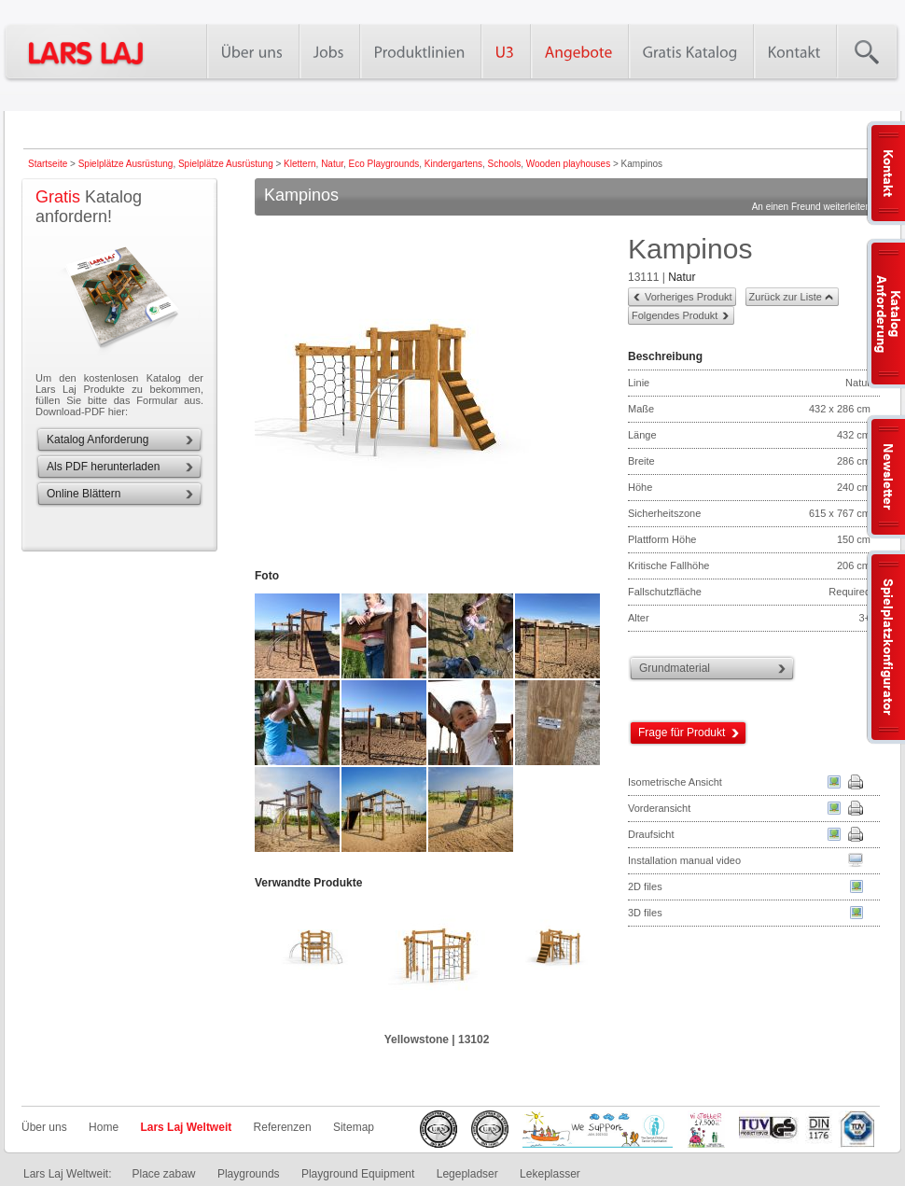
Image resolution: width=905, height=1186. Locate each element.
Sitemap (353, 1127)
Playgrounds (248, 1173)
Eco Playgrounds (384, 164)
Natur (332, 164)
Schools (505, 164)
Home (103, 1127)
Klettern (299, 164)
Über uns (44, 1127)
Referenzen (283, 1127)
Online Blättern (83, 493)
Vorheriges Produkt (688, 296)
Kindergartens (453, 164)
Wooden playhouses (568, 164)
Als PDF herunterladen (103, 466)
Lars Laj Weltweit (185, 1127)
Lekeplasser (550, 1173)
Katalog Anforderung (97, 439)
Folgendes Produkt (674, 315)
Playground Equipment (357, 1173)
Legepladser (467, 1173)
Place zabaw (163, 1173)
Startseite (47, 164)
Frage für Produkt (681, 732)
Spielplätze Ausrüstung (126, 164)
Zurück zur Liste (785, 296)
